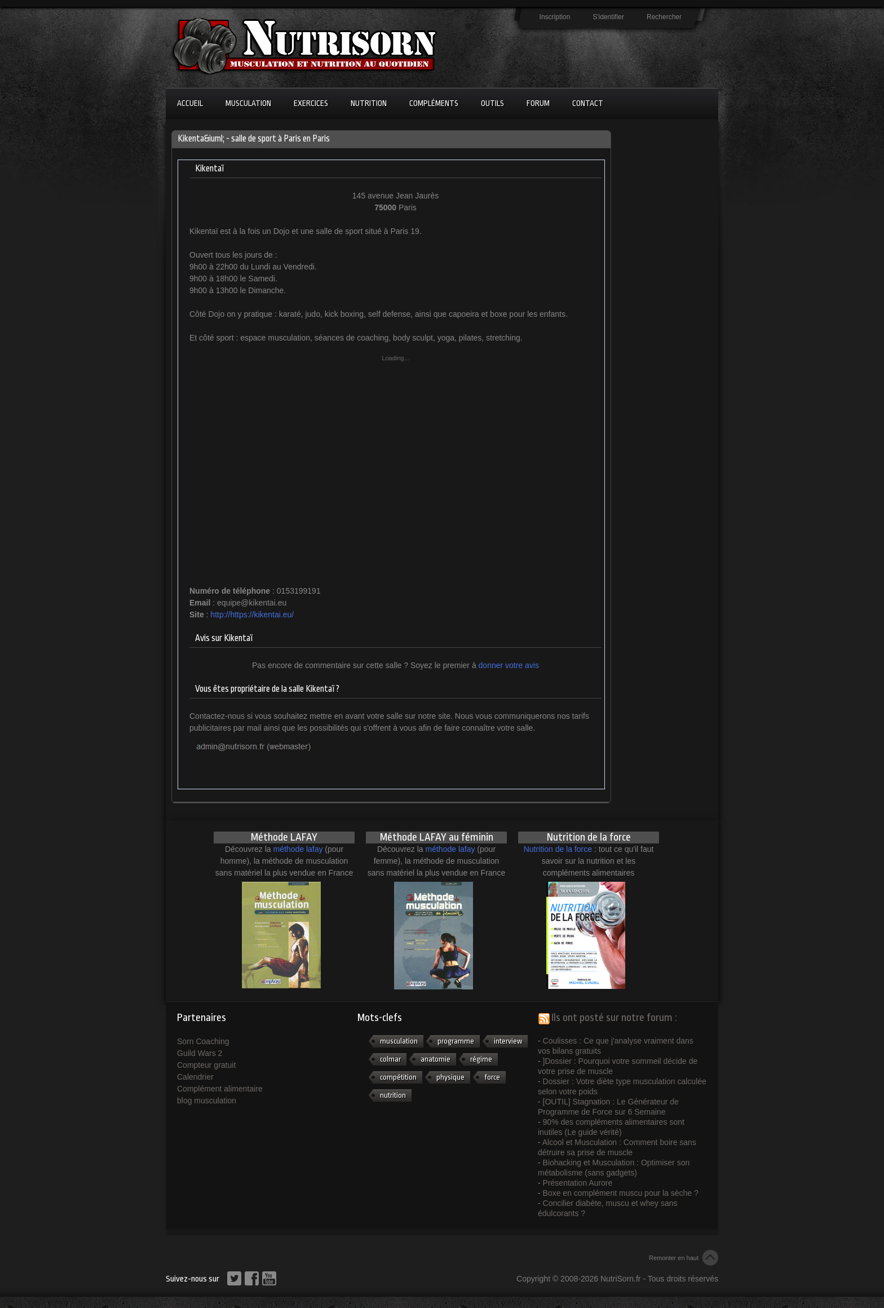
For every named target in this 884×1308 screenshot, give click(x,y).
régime (481, 1059)
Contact (587, 103)
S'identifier (608, 17)
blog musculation (206, 1100)
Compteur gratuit (206, 1065)
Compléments (433, 103)
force (492, 1077)
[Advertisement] (662, 299)
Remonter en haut (674, 1257)
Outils (492, 103)
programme (455, 1041)
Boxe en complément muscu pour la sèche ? (621, 1192)
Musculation (248, 103)
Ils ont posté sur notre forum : (614, 1017)
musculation (399, 1041)
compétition (398, 1077)
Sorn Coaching (203, 1041)
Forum (538, 103)
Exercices (311, 103)
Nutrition (369, 103)
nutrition (393, 1095)
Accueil (190, 103)
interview (508, 1041)
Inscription (555, 17)
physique (450, 1077)
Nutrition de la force (558, 849)
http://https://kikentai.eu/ (252, 614)
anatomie (435, 1059)
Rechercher (664, 17)
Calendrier (195, 1076)
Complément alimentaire (220, 1088)
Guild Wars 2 (199, 1053)
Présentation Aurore (578, 1182)
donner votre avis (509, 665)
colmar (390, 1059)
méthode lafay (298, 849)
